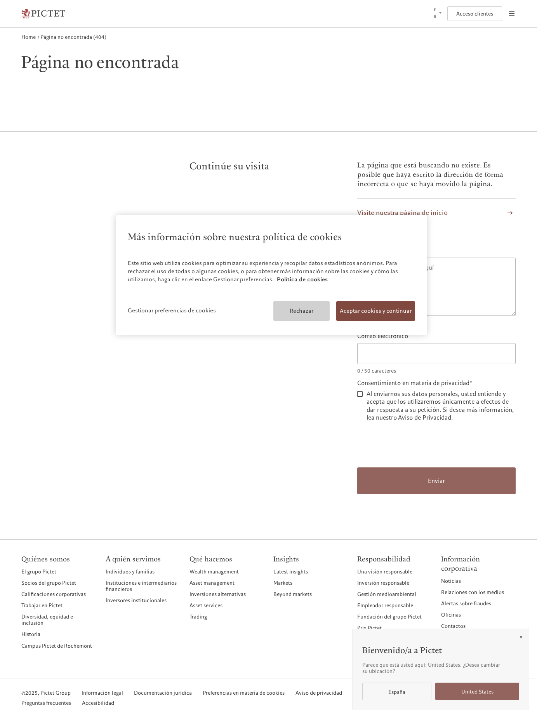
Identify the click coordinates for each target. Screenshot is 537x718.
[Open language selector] (436, 14)
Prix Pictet (369, 627)
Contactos (453, 625)
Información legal (102, 693)
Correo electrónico (382, 336)
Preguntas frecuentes (46, 703)
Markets (282, 582)
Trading (198, 616)
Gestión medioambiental (386, 594)
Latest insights (290, 571)
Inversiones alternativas (217, 594)
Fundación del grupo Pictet (389, 616)
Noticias (451, 580)
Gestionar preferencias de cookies (172, 310)
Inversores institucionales (136, 600)
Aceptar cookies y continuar (376, 311)
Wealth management (214, 571)
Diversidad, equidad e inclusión (47, 620)
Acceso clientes (474, 13)
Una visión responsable (384, 571)
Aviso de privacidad (318, 693)
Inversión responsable (383, 582)
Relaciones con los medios (472, 592)
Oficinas (451, 614)
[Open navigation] (511, 13)
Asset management (212, 582)
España (396, 692)
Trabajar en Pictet (42, 605)
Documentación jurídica (163, 693)
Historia (30, 634)
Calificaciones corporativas (53, 594)
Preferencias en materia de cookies (244, 693)
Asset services (205, 605)
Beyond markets (292, 594)
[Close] (521, 637)
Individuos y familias (130, 571)
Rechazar (301, 311)
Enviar (436, 481)
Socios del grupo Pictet (48, 582)
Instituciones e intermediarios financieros (141, 586)
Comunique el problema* (391, 251)
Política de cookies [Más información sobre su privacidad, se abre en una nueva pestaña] (302, 279)
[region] (271, 275)
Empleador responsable (385, 605)
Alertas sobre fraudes (466, 603)
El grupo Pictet (38, 571)
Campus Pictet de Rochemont (56, 645)
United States (477, 691)
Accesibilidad (98, 703)
